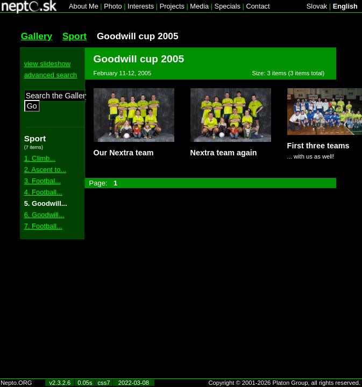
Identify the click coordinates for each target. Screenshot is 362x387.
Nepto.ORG (16, 382)
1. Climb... (39, 158)
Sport (74, 36)
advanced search (50, 75)
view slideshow (47, 64)
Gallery (37, 36)
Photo (113, 6)
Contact (257, 6)
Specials (227, 6)
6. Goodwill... (44, 215)
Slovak (317, 6)
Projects (172, 6)
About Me (83, 6)
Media (199, 6)
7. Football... (43, 226)
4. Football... (43, 192)
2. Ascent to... (45, 170)
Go (32, 106)
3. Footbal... (42, 181)
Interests (140, 6)
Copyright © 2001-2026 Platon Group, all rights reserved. (285, 382)
